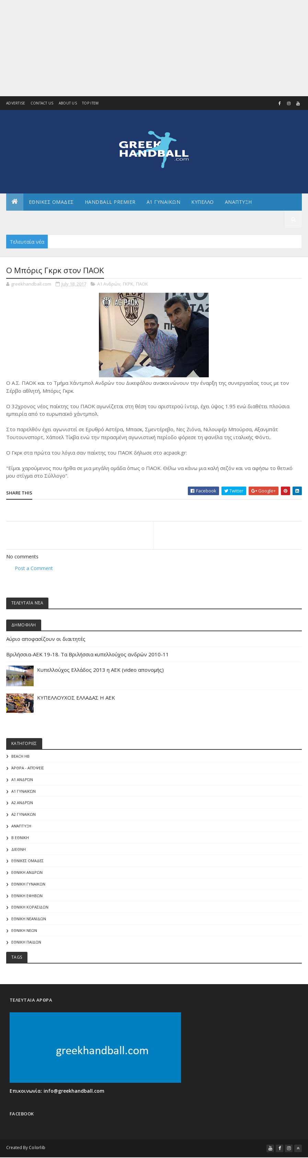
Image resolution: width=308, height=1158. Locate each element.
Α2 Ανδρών (22, 803)
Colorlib (37, 1148)
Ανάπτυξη (21, 826)
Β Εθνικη (20, 838)
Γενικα (135, 219)
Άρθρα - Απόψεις (27, 768)
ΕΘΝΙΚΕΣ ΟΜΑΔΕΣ (51, 202)
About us (68, 103)
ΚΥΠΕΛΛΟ (202, 202)
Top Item (90, 103)
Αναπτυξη (238, 202)
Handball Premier (110, 202)
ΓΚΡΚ (128, 285)
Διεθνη (164, 219)
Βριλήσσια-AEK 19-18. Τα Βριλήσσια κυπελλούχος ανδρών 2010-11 (87, 655)
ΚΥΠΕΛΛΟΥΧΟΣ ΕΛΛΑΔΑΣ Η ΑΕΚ (76, 698)
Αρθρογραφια (97, 219)
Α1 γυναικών (23, 791)
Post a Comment (34, 569)
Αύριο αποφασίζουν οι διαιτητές (45, 639)
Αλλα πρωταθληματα (40, 219)
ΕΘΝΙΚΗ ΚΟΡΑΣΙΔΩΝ (29, 908)
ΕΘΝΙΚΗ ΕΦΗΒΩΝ (27, 896)
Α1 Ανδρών (108, 285)
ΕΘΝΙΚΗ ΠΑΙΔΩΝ (26, 943)
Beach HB (20, 757)
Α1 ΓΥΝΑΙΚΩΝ (164, 202)
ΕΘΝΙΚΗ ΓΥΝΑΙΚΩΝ (28, 885)
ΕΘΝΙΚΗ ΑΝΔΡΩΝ (27, 873)
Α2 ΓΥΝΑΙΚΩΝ (23, 815)
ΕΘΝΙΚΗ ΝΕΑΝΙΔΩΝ (28, 919)
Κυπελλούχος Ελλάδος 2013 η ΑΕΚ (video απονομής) (100, 670)
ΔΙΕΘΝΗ (18, 850)
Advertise (15, 103)
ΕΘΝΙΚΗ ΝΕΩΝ (24, 931)
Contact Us (42, 103)
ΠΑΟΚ (142, 285)
